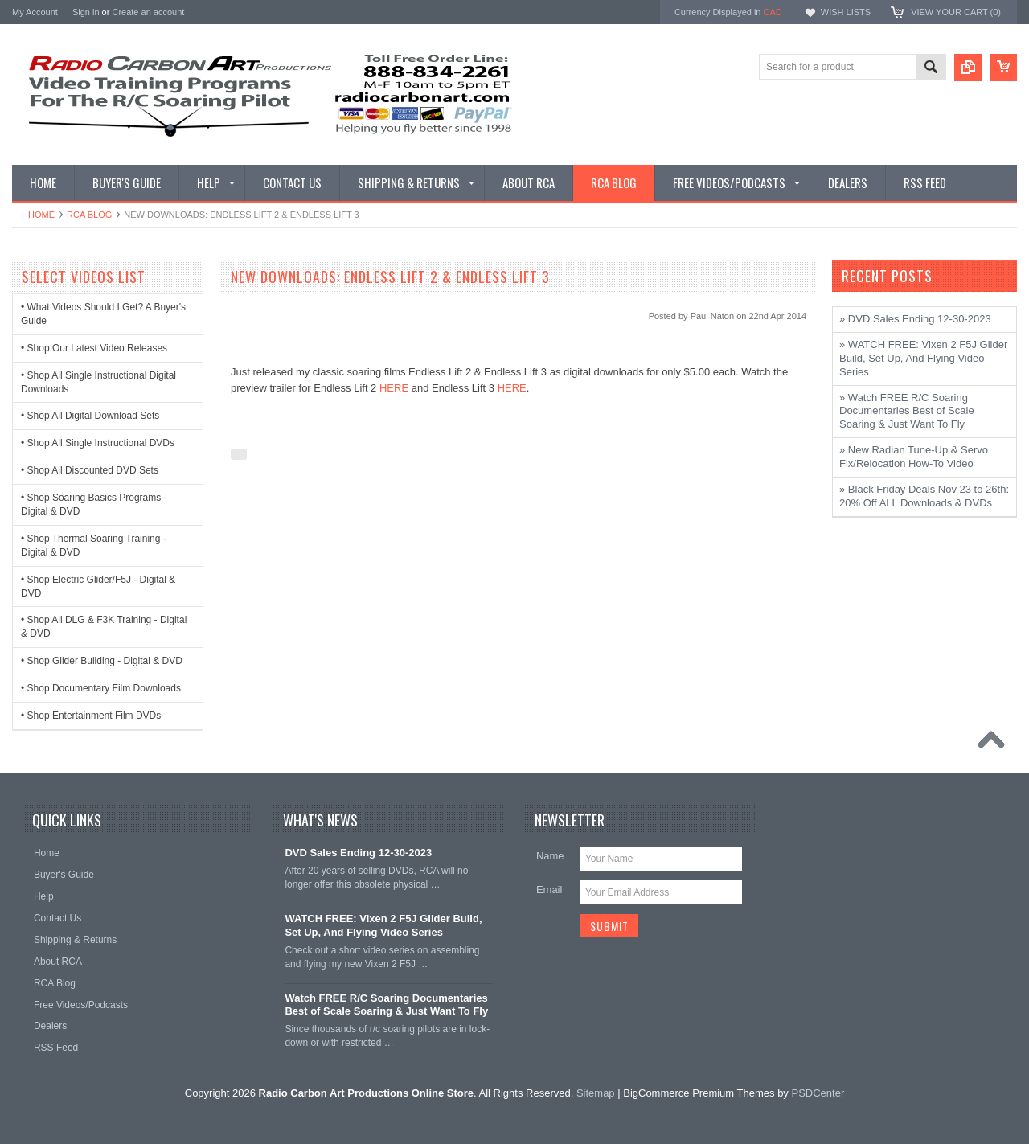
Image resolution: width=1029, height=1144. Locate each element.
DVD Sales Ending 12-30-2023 (358, 853)
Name (550, 856)
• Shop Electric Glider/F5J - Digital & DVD (98, 586)
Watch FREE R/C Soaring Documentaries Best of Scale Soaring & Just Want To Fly (386, 1005)
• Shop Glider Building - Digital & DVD (101, 660)
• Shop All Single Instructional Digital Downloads (98, 382)
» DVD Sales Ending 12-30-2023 (915, 319)
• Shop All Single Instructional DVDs (97, 443)
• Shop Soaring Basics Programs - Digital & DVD (94, 504)
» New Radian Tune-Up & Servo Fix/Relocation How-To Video (913, 456)
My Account (35, 12)
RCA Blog (89, 214)
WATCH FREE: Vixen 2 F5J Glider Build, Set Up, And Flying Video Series (383, 925)
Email (549, 890)
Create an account (148, 12)
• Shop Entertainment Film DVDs (91, 715)
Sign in (86, 12)
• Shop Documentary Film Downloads (101, 688)
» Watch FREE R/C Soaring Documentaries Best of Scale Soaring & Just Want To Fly (906, 411)
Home (41, 214)
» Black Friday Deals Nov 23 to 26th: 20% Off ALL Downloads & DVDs (924, 496)
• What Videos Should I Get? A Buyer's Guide (103, 313)
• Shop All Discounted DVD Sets (89, 470)
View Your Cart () (956, 12)
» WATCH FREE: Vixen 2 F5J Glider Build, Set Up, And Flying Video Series (923, 358)
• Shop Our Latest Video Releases (94, 348)
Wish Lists (846, 12)
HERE (393, 388)
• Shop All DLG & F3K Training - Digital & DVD (104, 626)
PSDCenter (817, 1093)
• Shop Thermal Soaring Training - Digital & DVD (93, 545)
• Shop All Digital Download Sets (90, 415)
